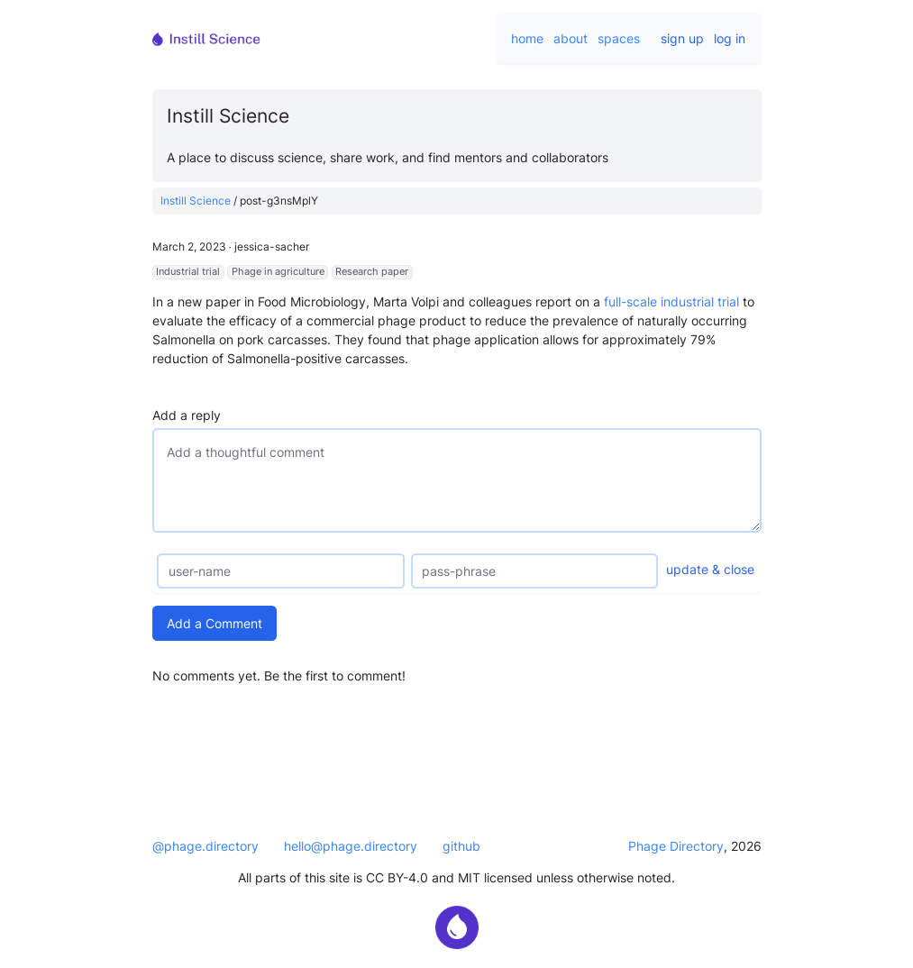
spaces (619, 38)
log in (729, 38)
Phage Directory (676, 846)
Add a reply (186, 415)
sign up (682, 38)
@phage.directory (205, 846)
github (461, 846)
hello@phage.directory (350, 846)
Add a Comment (214, 623)
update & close (710, 569)
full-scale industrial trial (671, 301)
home (527, 38)
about (570, 38)
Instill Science (195, 200)
